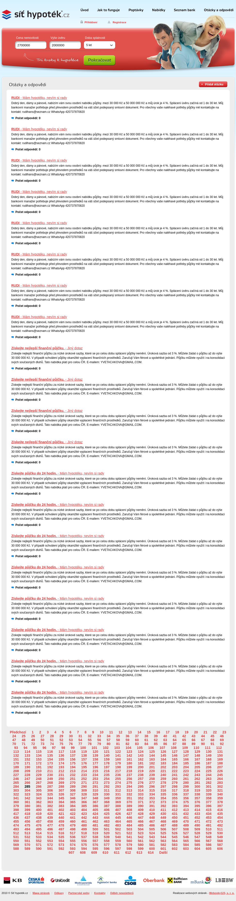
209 (27, 771)
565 (186, 841)
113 (16, 752)
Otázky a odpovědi (219, 10)
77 (80, 744)
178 (106, 763)
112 (219, 748)
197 (106, 767)
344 (50, 798)
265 (16, 783)
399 (27, 810)
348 (95, 798)
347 (84, 798)
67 (203, 740)
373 (163, 802)
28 (52, 736)
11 (111, 732)
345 (61, 798)
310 (95, 790)
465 (129, 821)
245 (220, 775)
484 (129, 825)
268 (50, 783)
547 (197, 837)
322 (16, 794)
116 (50, 752)
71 (23, 744)
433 (197, 814)
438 (38, 817)
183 (163, 763)
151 (16, 759)
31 (80, 736)
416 (220, 810)
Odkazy (59, 893)
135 (50, 755)
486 (152, 825)
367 (95, 802)
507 (174, 829)
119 (84, 752)
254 (106, 779)
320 (208, 790)
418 (27, 814)
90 (203, 744)
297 (163, 786)
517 (72, 833)
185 (186, 763)
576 (95, 845)
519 (95, 833)
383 (61, 806)
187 (208, 763)
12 (120, 732)
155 (61, 759)
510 (208, 829)
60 (137, 740)
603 (186, 849)
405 (95, 810)
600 (152, 849)
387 (106, 806)
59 (128, 740)
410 (152, 810)
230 (50, 775)
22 (215, 732)
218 (129, 771)
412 (174, 810)
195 (84, 767)
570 (27, 845)
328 (84, 794)
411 (163, 810)
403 (72, 810)
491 (208, 825)
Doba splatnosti (95, 38)
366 (84, 802)
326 (61, 794)
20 (196, 732)
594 (84, 849)
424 (95, 814)
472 (208, 821)
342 (27, 798)
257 (140, 779)
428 (140, 814)
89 (193, 744)
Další (163, 852)
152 (27, 759)
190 (27, 767)
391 (152, 806)
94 (25, 748)
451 (186, 817)
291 (95, 786)
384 (72, 806)
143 (140, 755)
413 (186, 810)
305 (38, 790)
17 (168, 732)
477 (50, 825)
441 (72, 817)
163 (152, 759)
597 (118, 849)
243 (197, 775)
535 (61, 837)
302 (220, 786)
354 (163, 798)
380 (27, 806)
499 (84, 829)
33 (99, 736)
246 (16, 779)
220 (152, 771)
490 (197, 825)
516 (61, 833)
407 (118, 810)
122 (118, 752)
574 (72, 845)
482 (106, 825)
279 (174, 783)
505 (152, 829)
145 (163, 755)
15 (149, 732)
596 (106, 849)
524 (152, 833)
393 (174, 806)
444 (106, 817)
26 (33, 736)
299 (186, 786)
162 (140, 759)
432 (186, 814)
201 (152, 767)
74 (52, 744)
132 (16, 755)
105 (139, 748)
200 (140, 767)
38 (146, 736)
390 (140, 806)
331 (118, 794)
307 (61, 790)
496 (50, 829)
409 (140, 810)
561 (140, 841)
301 (208, 786)
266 (27, 783)
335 (163, 794)
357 (197, 798)
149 (208, 755)
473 (220, 821)
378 (220, 802)
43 (193, 736)
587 (220, 845)
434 (208, 814)
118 (72, 752)
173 (50, 763)
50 (42, 740)
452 (197, 817)
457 (38, 821)
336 (174, 794)
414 (197, 810)
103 (117, 748)
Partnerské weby (79, 893)
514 (38, 833)
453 (208, 817)
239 (152, 775)
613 (139, 852)
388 (118, 806)
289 (72, 786)
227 (16, 775)
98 (63, 748)
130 (208, 752)
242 (186, 775)
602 (174, 849)
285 (27, 786)
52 (61, 740)
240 (163, 775)
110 (196, 748)
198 (118, 767)
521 (118, 833)
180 (129, 763)
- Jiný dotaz (47, 348)
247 (27, 779)
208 (16, 771)
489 (186, 825)
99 (73, 748)
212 (61, 771)
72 (33, 744)
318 (186, 790)
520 (106, 833)
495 (38, 829)
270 (72, 783)
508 (186, 829)
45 (212, 736)
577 (106, 845)
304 (27, 790)
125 (152, 752)
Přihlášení (91, 22)
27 (42, 736)
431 (174, 814)
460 (72, 821)
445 (118, 817)
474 (16, 825)
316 (163, 790)
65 (184, 740)
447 (140, 817)
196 (95, 767)
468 (163, 821)
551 (27, 841)
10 (102, 732)
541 (129, 837)
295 (140, 786)
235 (106, 775)
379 (16, 806)
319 (197, 790)
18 (177, 732)
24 (14, 736)
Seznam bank (184, 10)
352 (140, 798)
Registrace (119, 22)
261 (186, 779)
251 (72, 779)
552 (38, 841)
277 (152, 783)
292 (106, 786)
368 (106, 802)
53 (71, 740)
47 (14, 740)
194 (72, 767)
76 (71, 744)
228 (27, 775)
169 (220, 759)
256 (129, 779)
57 (109, 740)
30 (71, 736)
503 (129, 829)
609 (94, 852)
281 (197, 783)
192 (50, 767)
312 (118, 790)
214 (84, 771)
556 (84, 841)
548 (208, 837)
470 (186, 821)
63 (165, 740)
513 (27, 833)
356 (186, 798)
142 (129, 755)
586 (208, 845)
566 (197, 841)
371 (140, 802)
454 (220, 817)
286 (38, 786)
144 (152, 755)
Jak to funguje (108, 10)
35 (118, 736)
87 (175, 744)
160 (118, 759)
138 (84, 755)
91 (212, 744)
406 (106, 810)
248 (38, 779)
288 (61, 786)
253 (95, 779)
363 (50, 802)
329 (95, 794)
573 (61, 845)
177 (95, 763)
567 (208, 841)
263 (208, 779)
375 (186, 802)
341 (16, 798)
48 (23, 740)
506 (163, 829)
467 (152, 821)
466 (140, 821)
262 (197, 779)
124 (140, 752)
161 (129, 759)
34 (109, 736)
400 (38, 810)
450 (174, 817)
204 (186, 767)
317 (174, 790)
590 (38, 849)
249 (50, 779)
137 (72, 755)
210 (38, 771)
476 (38, 825)
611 (117, 852)
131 (220, 752)
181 (140, 763)
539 (106, 837)
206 (208, 767)
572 (50, 845)
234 (95, 775)
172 (38, 763)
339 (208, 794)
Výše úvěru (58, 38)
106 (151, 748)
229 (38, 775)
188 (220, 763)
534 (50, 837)
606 (220, 849)
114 (27, 752)
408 (129, 810)
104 (128, 748)
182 (152, 763)
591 (50, 849)
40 (165, 736)
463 (106, 821)
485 (140, 825)
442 (84, 817)
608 (83, 852)
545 (174, 837)
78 (90, 744)
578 (118, 845)
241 (174, 775)
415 (208, 810)
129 (197, 752)
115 (38, 752)
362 (38, 802)
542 (140, 837)
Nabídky (158, 10)
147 (186, 755)
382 (50, 806)
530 (220, 833)
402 (61, 810)
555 (72, 841)
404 (84, 810)
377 (208, 802)
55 (90, 740)
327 (72, 794)
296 (152, 786)
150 (220, 755)
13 (130, 732)
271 (84, 783)
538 (95, 837)
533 (38, 837)
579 (129, 845)
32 (90, 736)
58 (118, 740)
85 (156, 744)
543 (152, 837)
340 (220, 794)
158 (95, 759)
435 (220, 814)
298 (174, 786)
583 (174, 845)
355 (174, 798)
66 (193, 740)
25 (23, 736)
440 (61, 817)
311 (106, 790)
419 (38, 814)
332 (129, 794)
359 (220, 798)
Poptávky (136, 10)
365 (72, 802)
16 (158, 732)
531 (16, 837)
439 (50, 817)
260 (174, 779)
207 (220, 767)
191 (38, 767)
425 (106, 814)
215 (95, 771)
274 (118, 783)
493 (16, 829)
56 (99, 740)
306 (50, 790)
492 (220, 825)
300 (197, 786)
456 (27, 821)
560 (129, 841)
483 (118, 825)
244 (208, 775)
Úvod (85, 10)
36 (128, 736)
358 (208, 798)
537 (84, 837)
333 (140, 794)
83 (137, 744)
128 (186, 752)
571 (38, 845)
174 (61, 763)
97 (54, 748)
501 (106, 829)
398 (16, 810)
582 (163, 845)
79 (99, 744)
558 (106, 841)
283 (220, 783)
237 (129, 775)
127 (174, 752)
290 (84, 786)
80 (109, 744)
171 (27, 763)
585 (197, 845)
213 (72, 771)
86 (165, 744)
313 (129, 790)
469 (174, 821)
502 (118, 829)
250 (61, 779)
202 (163, 767)
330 (106, 794)
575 (84, 845)
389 (129, 806)
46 (222, 736)
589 (27, 849)
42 (184, 736)
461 (84, 821)
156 (72, 759)
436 (16, 817)
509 (197, 829)
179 (118, 763)
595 (95, 849)
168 (208, 759)
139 (95, 755)
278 (163, 783)
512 (16, 833)
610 (105, 852)
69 (222, 740)
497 (61, 829)
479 (72, 825)
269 (61, 783)
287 (50, 786)
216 (106, 771)
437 (27, 817)
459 (61, 821)
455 (16, 821)
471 (197, 821)
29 (61, 736)
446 (129, 817)
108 (173, 748)
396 (208, 806)
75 (61, 744)
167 (197, 759)
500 (95, 829)
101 (94, 748)
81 (118, 744)
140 (106, 755)
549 (220, 837)
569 (16, 845)
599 (140, 849)
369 (118, 802)
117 (61, 752)
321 (220, 790)
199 (129, 767)
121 (106, 752)
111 (208, 748)
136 (61, 755)
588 (16, 849)
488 (174, 825)
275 (129, 783)
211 (50, 771)
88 (184, 744)
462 (95, 821)
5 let (89, 45)
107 (162, 748)
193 (61, 767)
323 (27, 794)
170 (16, 763)
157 (84, 759)
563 (163, 841)
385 (84, 806)
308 (72, 790)
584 (186, 845)
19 (186, 732)
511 (220, 829)
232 (72, 775)
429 (152, 814)
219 (140, 771)
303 (16, 790)
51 (52, 740)
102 (105, 748)
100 (83, 748)
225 (208, 771)
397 (220, 806)
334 (152, 794)
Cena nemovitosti (27, 38)
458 (50, 821)
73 (42, 744)
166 (186, 759)
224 (197, 771)
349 (106, 798)
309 (84, 790)
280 (186, 783)
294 (129, 786)
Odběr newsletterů (122, 893)
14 (139, 732)
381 (38, 806)
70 (14, 744)
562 (152, 841)
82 (128, 744)
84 (146, 744)
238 (140, 775)
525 (163, 833)
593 (72, 849)
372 (152, 802)
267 (38, 783)
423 (84, 814)
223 (186, 771)
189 (16, 767)
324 (38, 794)
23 (224, 732)
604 (197, 849)
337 (186, 794)
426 (118, 814)
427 (129, 814)
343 (38, 798)
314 (140, 790)
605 (208, 849)
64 (175, 740)
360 (16, 802)
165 (174, 759)
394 (186, 806)
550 (16, 841)
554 (61, 841)
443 (95, 817)
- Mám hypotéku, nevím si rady (39, 98)
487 (163, 825)
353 (152, 798)
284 (16, 786)
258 (152, 779)
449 (163, 817)
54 (80, 740)
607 (71, 852)
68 (212, 740)
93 (16, 748)
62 (156, 740)
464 (118, 821)
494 (27, 829)
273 (106, 783)
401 (50, 810)
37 (137, 736)
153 (38, 759)
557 (95, 841)
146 (174, 755)
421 (61, 814)
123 (129, 752)
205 (197, 767)
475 (27, 825)
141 (118, 755)
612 (128, 852)
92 (222, 744)
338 (197, 794)
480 (84, 825)
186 (197, 763)
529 (208, 833)
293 (118, 786)
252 (84, 779)
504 (140, 829)
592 (61, 849)
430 (163, 814)
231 (61, 775)
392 (163, 806)
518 (84, 833)
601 (163, 849)
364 (61, 802)
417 (16, 814)
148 (197, 755)
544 (163, 837)
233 (84, 775)
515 (50, 833)
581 (152, 845)
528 (197, 833)
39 (156, 736)
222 (174, 771)
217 (118, 771)
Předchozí (18, 732)
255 (118, 779)
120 (95, 752)
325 (50, 794)
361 (27, 802)
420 (50, 814)
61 (146, 740)
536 (72, 837)
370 (129, 802)
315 (152, 790)
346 (72, 798)
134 (38, 755)
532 (27, 837)
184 (174, 763)
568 (220, 841)
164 (163, 759)
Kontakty (100, 893)
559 (118, 841)
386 (95, 806)
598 (129, 849)
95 (35, 748)
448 (152, 817)
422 (72, 814)
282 (208, 783)
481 (95, 825)
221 (163, 771)
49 (33, 740)
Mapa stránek (41, 893)
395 (197, 806)
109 (185, 748)
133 (27, 755)
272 (95, 783)
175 (72, 763)
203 (174, 767)
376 (197, 802)
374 (174, 802)
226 (220, 771)
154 (50, 759)
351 (129, 798)
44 (203, 736)
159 (106, 759)
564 (174, 841)
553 (50, 841)
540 (118, 837)
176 (84, 763)
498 (72, 829)
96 (44, 748)
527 (186, 833)
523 (140, 833)
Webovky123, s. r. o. (221, 893)
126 (163, 752)
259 (163, 779)
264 (220, 779)
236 (118, 775)
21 (205, 732)
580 (140, 845)
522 (129, 833)
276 (140, 783)
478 (61, 825)
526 (174, 833)
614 (151, 852)
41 (175, 736)
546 (186, 837)
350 (118, 798)
